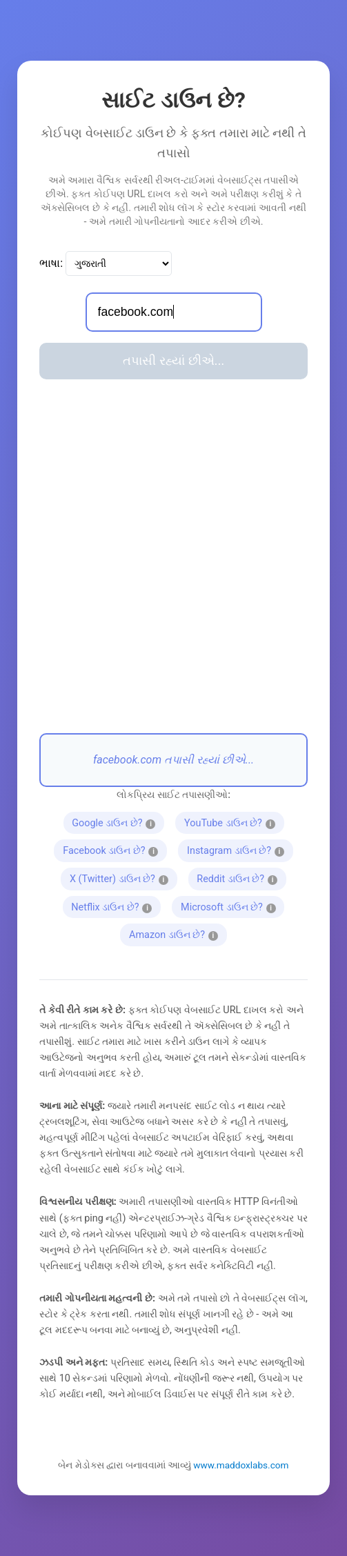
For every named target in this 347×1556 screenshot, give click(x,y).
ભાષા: (51, 263)
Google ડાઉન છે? (117, 821)
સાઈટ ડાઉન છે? (173, 100)
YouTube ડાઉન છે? (234, 821)
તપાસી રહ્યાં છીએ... (173, 361)
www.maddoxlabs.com (240, 1464)
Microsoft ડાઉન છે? (232, 905)
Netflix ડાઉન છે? (114, 905)
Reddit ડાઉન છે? (239, 877)
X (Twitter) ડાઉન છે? (123, 877)
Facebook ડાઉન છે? (115, 849)
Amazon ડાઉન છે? (178, 933)
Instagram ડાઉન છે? (240, 849)
